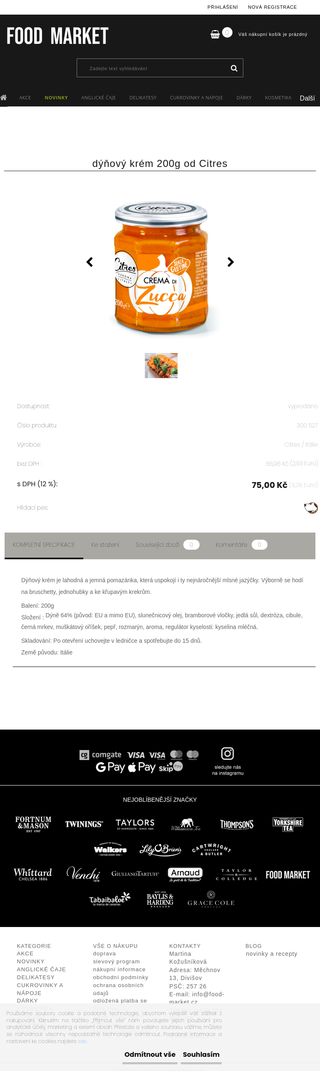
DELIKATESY (143, 97)
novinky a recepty (272, 947)
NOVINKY (56, 97)
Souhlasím (193, 1054)
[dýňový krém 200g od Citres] (160, 259)
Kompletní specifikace (44, 537)
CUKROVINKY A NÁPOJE (196, 97)
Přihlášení (223, 7)
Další (307, 98)
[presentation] (89, 263)
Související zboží (167, 537)
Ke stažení (106, 537)
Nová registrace (272, 7)
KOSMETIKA (278, 97)
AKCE (25, 97)
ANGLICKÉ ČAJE (98, 97)
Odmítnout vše (125, 1054)
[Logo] (57, 35)
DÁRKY (244, 97)
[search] (234, 68)
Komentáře (242, 537)
